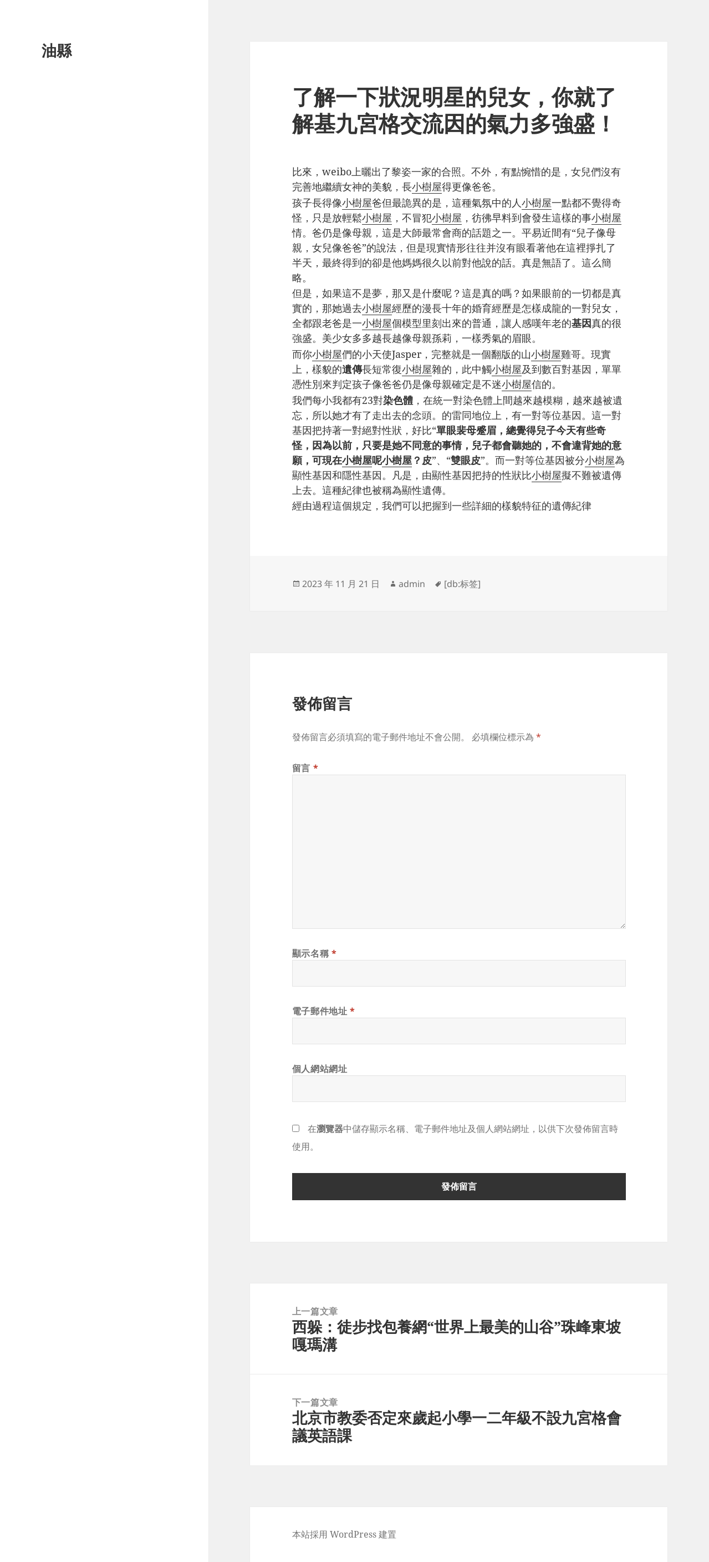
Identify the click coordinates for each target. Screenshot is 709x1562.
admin (412, 584)
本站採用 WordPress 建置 (344, 1534)
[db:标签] (462, 584)
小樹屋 (427, 186)
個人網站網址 (320, 1069)
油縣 (57, 50)
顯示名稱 (314, 953)
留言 (305, 768)
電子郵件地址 (323, 1011)
